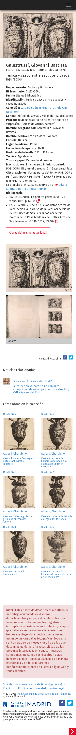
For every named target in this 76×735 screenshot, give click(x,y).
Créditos (8, 688)
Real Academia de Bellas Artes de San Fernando (44, 693)
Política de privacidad (32, 688)
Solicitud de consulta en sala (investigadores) (32, 684)
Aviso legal (57, 688)
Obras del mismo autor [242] (28, 232)
